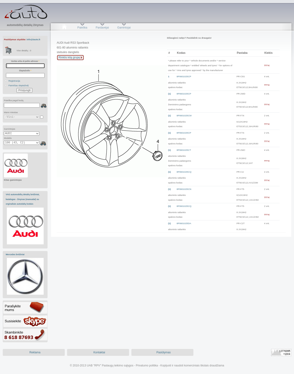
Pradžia (64, 27)
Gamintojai (123, 27)
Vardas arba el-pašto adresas (25, 61)
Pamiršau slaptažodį (18, 85)
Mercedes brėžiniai (15, 254)
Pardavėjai (102, 27)
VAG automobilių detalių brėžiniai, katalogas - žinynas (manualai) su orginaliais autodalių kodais (23, 199)
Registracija (14, 81)
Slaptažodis (25, 70)
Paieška (82, 27)
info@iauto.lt (33, 39)
